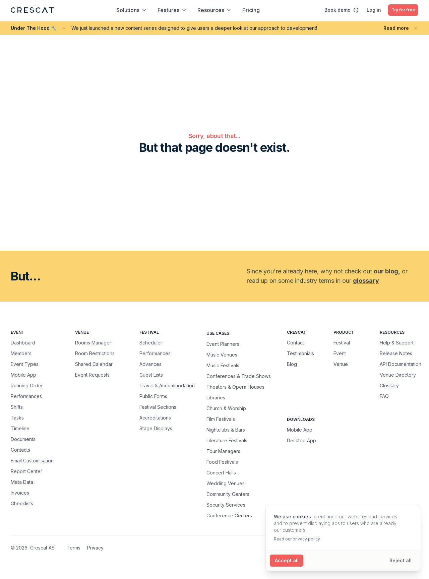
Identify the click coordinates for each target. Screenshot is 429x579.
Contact (295, 342)
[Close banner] (415, 28)
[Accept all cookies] (287, 561)
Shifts (17, 407)
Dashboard (23, 342)
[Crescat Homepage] (32, 10)
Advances (150, 364)
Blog (292, 364)
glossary (366, 280)
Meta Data (22, 482)
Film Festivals (220, 419)
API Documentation (400, 364)
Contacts (20, 450)
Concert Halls (221, 472)
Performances (26, 396)
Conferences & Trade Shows (238, 376)
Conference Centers (229, 515)
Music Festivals (222, 365)
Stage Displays (155, 428)
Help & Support (397, 342)
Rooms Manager (93, 342)
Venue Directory (398, 375)
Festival (341, 342)
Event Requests (92, 375)
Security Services (225, 505)
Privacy (95, 548)
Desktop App (301, 440)
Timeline (20, 428)
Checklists (22, 503)
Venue (340, 364)
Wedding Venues (225, 483)
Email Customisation (32, 460)
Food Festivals (222, 462)
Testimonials (300, 353)
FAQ (384, 396)
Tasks (17, 418)
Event (339, 353)
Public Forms (153, 396)
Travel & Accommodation (167, 385)
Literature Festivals (226, 440)
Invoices (20, 493)
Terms (73, 548)
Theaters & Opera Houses (235, 387)
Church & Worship (226, 408)
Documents (23, 439)
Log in (369, 10)
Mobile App (23, 375)
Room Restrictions (95, 353)
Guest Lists (151, 375)
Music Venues (221, 354)
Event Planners (222, 344)
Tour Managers (223, 451)
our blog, (387, 271)
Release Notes (396, 353)
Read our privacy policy (297, 538)
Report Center (26, 471)
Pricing (248, 10)
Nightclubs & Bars (225, 430)
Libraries (215, 397)
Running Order (27, 385)
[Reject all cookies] (400, 561)
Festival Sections (157, 407)
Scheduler (150, 342)
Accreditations (155, 418)
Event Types (25, 364)
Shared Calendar (94, 364)
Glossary (389, 385)
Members (21, 353)
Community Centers (227, 494)
